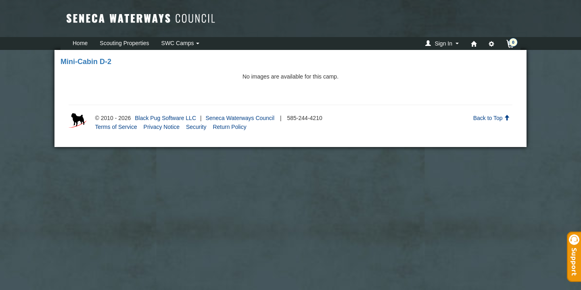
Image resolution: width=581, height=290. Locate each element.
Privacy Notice (162, 127)
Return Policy (229, 127)
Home (80, 43)
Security (196, 127)
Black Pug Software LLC (165, 118)
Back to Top (491, 118)
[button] (443, 43)
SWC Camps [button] (180, 43)
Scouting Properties (124, 43)
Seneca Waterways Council (239, 118)
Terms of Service (116, 127)
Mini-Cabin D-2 (86, 62)
